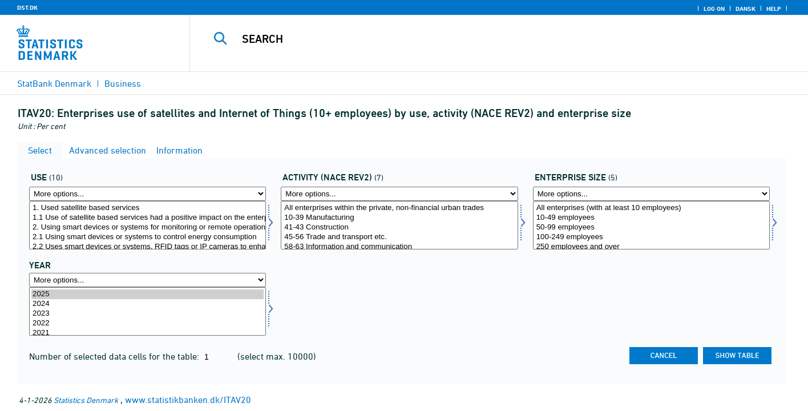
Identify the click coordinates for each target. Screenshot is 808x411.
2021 (147, 333)
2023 (147, 314)
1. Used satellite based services (147, 208)
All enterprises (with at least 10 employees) (651, 208)
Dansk (746, 9)
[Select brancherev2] (399, 225)
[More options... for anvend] (147, 194)
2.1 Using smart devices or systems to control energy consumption (147, 237)
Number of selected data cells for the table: (115, 356)
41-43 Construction (399, 227)
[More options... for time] (147, 280)
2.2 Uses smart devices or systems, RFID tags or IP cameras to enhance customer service (147, 247)
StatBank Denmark (54, 83)
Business (122, 83)
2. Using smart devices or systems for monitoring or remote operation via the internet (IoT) (147, 227)
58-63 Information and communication (399, 247)
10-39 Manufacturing (399, 218)
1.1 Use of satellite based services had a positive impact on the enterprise (147, 218)
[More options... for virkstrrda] (651, 194)
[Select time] (147, 311)
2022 (147, 323)
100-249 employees (651, 237)
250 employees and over (651, 247)
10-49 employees (651, 218)
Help (773, 9)
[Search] (481, 38)
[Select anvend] (147, 225)
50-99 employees (651, 227)
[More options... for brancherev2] (399, 194)
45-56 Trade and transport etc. (399, 237)
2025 (147, 294)
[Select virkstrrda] (651, 225)
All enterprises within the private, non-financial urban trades (399, 208)
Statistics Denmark (86, 400)
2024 (147, 304)
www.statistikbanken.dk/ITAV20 (188, 399)
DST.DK (27, 7)
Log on (714, 9)
